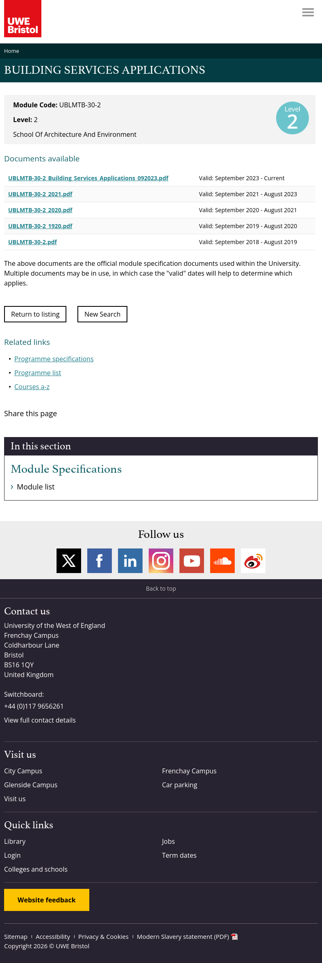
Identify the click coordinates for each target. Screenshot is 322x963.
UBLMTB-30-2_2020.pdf (40, 210)
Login (12, 855)
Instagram (161, 560)
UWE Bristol (72, 946)
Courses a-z (32, 386)
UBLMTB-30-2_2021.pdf (40, 194)
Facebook (99, 560)
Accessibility (53, 936)
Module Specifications (66, 469)
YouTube (191, 560)
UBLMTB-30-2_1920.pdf (40, 226)
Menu (308, 12)
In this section (41, 446)
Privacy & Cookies (103, 936)
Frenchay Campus (189, 770)
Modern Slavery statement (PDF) (183, 936)
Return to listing (35, 314)
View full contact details (40, 720)
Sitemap (15, 936)
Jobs (168, 841)
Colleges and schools (36, 869)
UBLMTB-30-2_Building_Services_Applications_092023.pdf (88, 178)
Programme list (37, 372)
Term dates (179, 855)
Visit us (15, 798)
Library (14, 841)
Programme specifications (54, 358)
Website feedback (47, 899)
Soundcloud (222, 560)
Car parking (179, 784)
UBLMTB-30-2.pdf (32, 242)
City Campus (23, 770)
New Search (102, 314)
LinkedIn (130, 560)
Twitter (69, 560)
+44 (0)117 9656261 (34, 706)
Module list (35, 487)
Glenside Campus (30, 784)
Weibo (253, 560)
